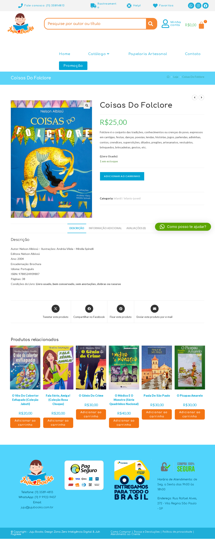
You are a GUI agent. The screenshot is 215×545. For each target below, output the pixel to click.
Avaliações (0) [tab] (136, 228)
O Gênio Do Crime (91, 395)
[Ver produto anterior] (194, 97)
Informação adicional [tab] (105, 228)
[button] (87, 105)
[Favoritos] (155, 5)
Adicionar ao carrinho (122, 176)
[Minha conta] (165, 23)
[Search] (151, 24)
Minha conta (175, 24)
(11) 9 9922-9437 (45, 497)
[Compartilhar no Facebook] (89, 312)
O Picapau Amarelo (190, 395)
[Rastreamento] (93, 5)
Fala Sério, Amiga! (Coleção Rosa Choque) (58, 400)
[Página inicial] (168, 76)
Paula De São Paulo (157, 395)
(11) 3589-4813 (44, 492)
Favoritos (166, 5)
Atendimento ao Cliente (125, 534)
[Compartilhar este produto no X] (55, 312)
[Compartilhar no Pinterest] (121, 312)
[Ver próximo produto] (201, 97)
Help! (137, 5)
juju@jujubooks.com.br (37, 507)
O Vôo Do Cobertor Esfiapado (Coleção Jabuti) (25, 400)
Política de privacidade (177, 531)
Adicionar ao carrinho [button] (25, 422)
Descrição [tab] (76, 228)
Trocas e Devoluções (147, 531)
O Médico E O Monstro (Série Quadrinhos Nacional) (124, 400)
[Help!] (129, 5)
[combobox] (95, 24)
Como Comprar (121, 531)
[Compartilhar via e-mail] (154, 312)
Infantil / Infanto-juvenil (127, 198)
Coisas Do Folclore (193, 76)
